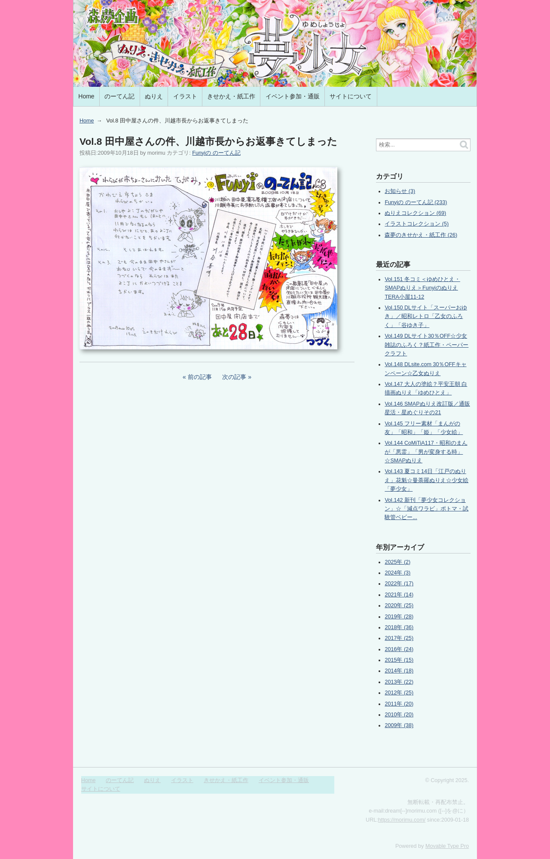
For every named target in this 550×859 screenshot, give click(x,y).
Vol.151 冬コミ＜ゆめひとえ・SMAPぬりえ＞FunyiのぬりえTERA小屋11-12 (422, 288)
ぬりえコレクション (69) (415, 213)
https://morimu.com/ (402, 820)
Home (86, 96)
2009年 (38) (399, 725)
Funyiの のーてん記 (216, 153)
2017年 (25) (399, 638)
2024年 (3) (397, 573)
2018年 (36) (399, 627)
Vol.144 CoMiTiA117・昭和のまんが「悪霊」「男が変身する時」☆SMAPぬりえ (426, 452)
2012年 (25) (399, 693)
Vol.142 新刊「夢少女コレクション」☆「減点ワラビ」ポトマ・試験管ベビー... (426, 509)
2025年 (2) (397, 562)
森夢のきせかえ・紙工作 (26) (421, 235)
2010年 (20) (399, 715)
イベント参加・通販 (293, 96)
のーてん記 (119, 96)
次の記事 (234, 376)
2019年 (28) (399, 617)
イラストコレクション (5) (417, 224)
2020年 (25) (399, 605)
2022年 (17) (399, 584)
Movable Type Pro (447, 846)
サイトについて (351, 96)
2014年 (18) (399, 671)
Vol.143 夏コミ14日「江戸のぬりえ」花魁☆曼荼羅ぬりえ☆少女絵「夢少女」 (426, 480)
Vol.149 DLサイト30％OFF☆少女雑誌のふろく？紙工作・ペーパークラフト (426, 345)
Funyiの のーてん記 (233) (416, 202)
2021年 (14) (399, 595)
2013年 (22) (399, 682)
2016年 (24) (399, 649)
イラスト (185, 96)
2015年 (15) (399, 660)
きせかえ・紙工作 (231, 96)
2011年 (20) (399, 704)
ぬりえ (154, 96)
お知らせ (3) (400, 191)
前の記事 (200, 376)
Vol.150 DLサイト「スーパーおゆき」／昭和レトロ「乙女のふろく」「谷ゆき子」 (426, 316)
